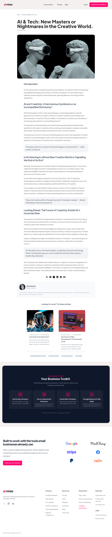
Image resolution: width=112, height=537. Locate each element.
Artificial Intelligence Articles (29, 14)
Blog (18, 14)
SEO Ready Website (52, 509)
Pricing (64, 495)
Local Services (100, 504)
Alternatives (83, 491)
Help (63, 499)
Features (49, 491)
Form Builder (50, 502)
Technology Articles (67, 356)
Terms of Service (100, 515)
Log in (86, 4)
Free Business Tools (56, 376)
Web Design (49, 499)
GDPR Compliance (52, 506)
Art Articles (79, 356)
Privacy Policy (99, 518)
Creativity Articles (53, 356)
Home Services (100, 495)
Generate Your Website (99, 4)
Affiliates (65, 502)
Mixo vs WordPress (85, 502)
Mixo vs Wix (82, 495)
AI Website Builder (51, 495)
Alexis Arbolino (31, 286)
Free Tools (65, 513)
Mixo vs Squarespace (85, 499)
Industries (65, 506)
